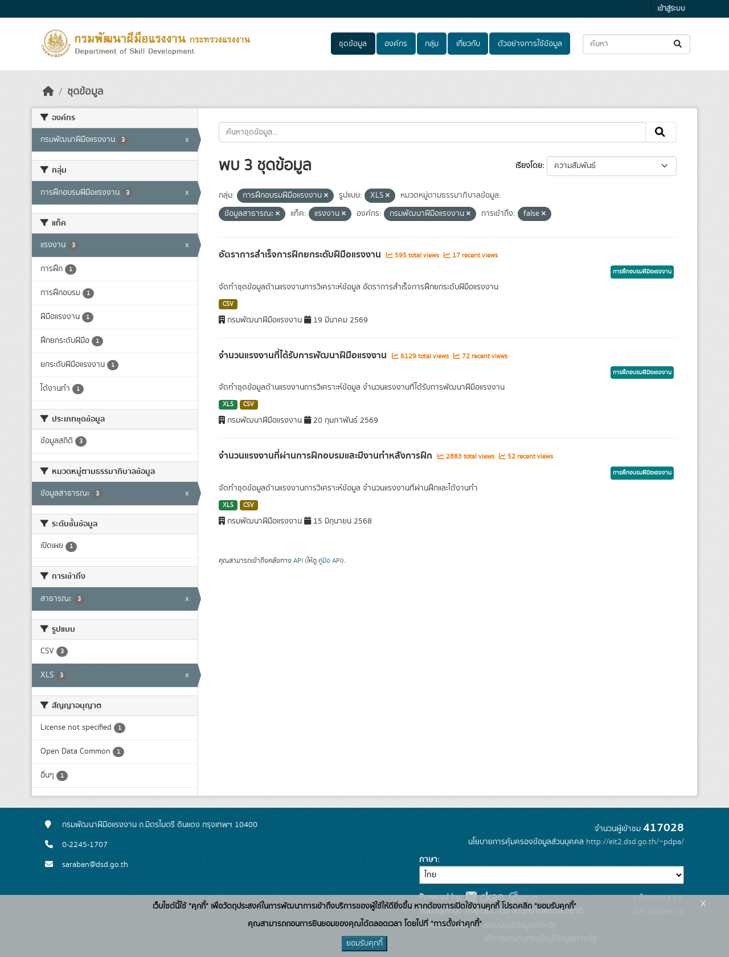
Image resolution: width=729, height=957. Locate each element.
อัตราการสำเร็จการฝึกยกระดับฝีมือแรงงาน (301, 254)
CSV (228, 304)
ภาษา (428, 859)
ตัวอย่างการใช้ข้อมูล (530, 44)
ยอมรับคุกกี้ (364, 943)
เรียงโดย (528, 165)
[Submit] (678, 44)
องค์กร (395, 44)
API (298, 560)
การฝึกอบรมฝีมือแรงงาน (642, 272)
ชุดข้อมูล (353, 44)
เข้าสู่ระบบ (671, 8)
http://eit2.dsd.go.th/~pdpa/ (635, 842)
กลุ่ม (432, 44)
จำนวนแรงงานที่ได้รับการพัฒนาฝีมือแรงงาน (304, 355)
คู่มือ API (330, 560)
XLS (228, 404)
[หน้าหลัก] (48, 91)
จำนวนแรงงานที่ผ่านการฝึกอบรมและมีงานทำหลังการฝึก (327, 455)
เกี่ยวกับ (468, 44)
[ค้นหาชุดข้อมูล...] (636, 44)
